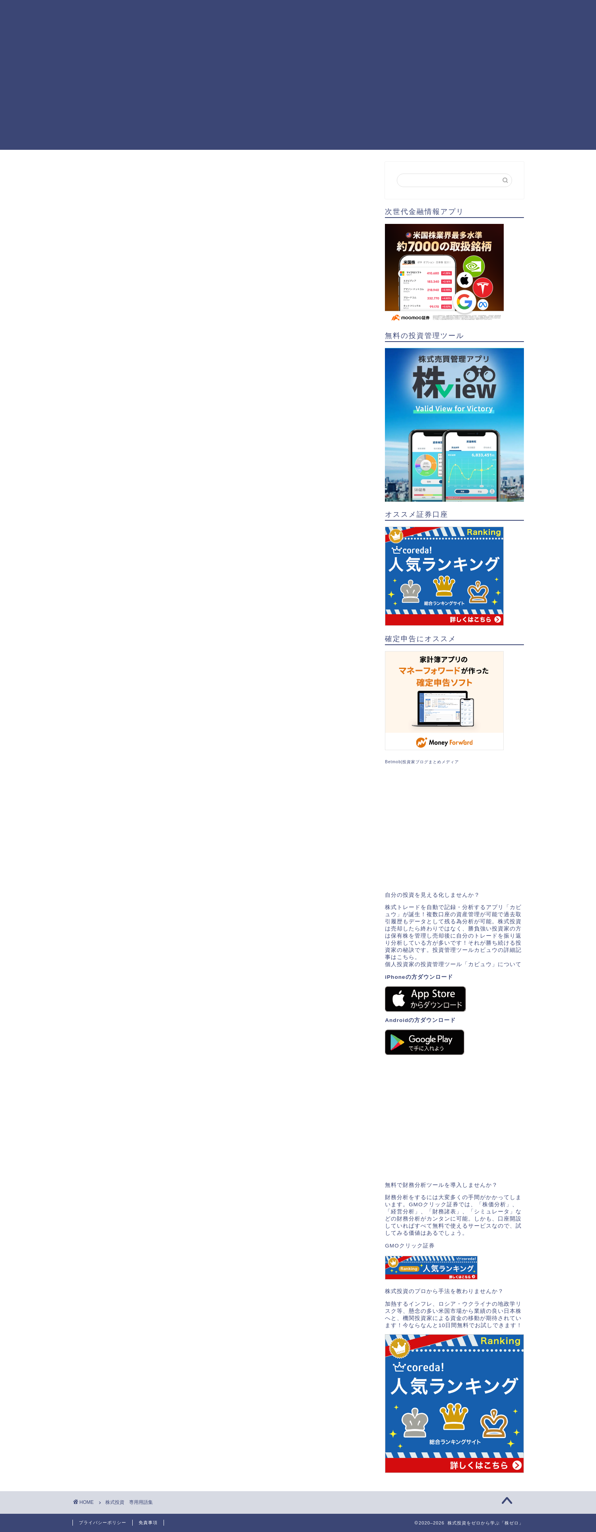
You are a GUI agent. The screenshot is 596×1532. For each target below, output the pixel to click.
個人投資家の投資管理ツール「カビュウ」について (453, 964)
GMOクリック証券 (409, 1246)
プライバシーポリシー (102, 1522)
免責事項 (148, 1522)
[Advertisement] (298, 94)
